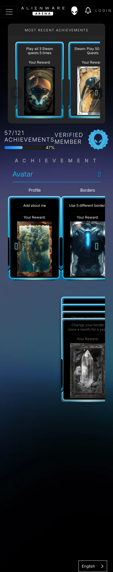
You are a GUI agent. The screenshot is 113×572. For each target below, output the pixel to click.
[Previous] (16, 246)
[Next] (96, 93)
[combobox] (92, 566)
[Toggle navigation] (9, 12)
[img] (77, 11)
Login (103, 10)
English (88, 566)
